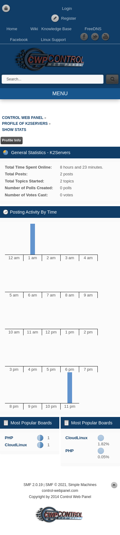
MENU (60, 93)
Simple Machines (82, 485)
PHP (9, 437)
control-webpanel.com (60, 490)
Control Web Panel (51, 58)
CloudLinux (16, 445)
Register (68, 18)
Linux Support (53, 39)
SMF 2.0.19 (33, 485)
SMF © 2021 (55, 485)
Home (11, 29)
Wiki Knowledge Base (50, 29)
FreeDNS (93, 29)
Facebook (19, 39)
